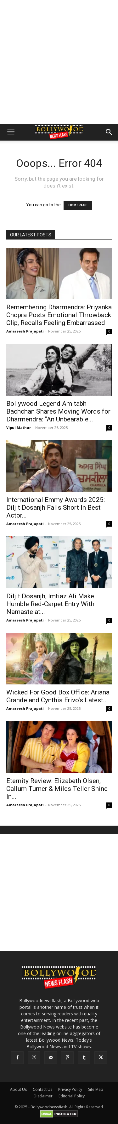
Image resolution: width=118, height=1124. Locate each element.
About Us (18, 1089)
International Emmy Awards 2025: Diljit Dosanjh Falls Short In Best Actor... (55, 507)
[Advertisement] (59, 62)
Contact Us (42, 1089)
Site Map (95, 1089)
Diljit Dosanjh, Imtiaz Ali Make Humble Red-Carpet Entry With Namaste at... (50, 604)
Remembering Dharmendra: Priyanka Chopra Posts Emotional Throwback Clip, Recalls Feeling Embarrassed (59, 315)
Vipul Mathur (18, 427)
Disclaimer (43, 1096)
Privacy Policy (70, 1089)
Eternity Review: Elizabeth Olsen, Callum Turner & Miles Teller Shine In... (57, 788)
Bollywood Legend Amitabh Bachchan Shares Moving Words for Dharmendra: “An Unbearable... (58, 411)
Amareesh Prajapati (25, 331)
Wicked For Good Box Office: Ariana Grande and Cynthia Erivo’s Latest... (58, 696)
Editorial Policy (72, 1096)
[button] (11, 132)
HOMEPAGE (77, 205)
